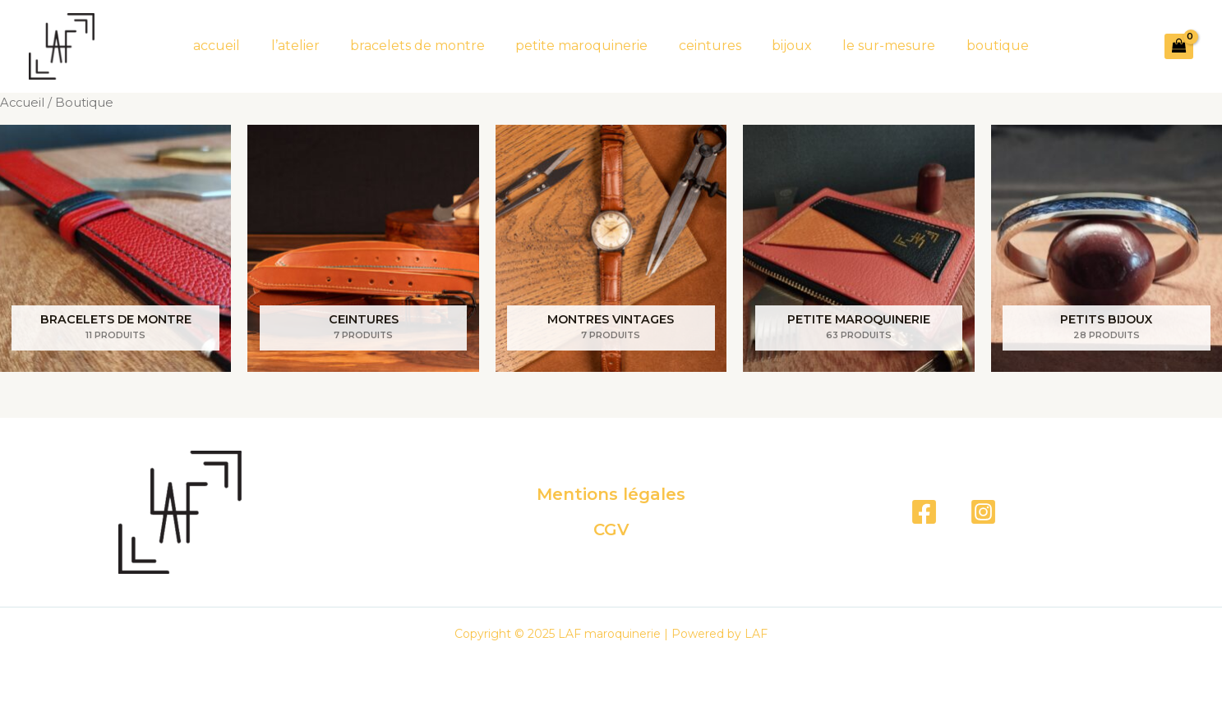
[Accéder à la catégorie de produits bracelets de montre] (115, 248)
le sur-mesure (878, 45)
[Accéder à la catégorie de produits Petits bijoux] (1106, 248)
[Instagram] (983, 511)
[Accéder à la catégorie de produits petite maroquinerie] (858, 248)
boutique (982, 45)
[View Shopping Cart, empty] (1178, 47)
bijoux (785, 45)
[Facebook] (924, 511)
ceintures (707, 45)
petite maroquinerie (584, 45)
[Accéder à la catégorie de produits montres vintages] (611, 248)
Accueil (22, 102)
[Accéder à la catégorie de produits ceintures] (362, 248)
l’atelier (306, 45)
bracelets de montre (424, 45)
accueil (232, 45)
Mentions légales (611, 495)
